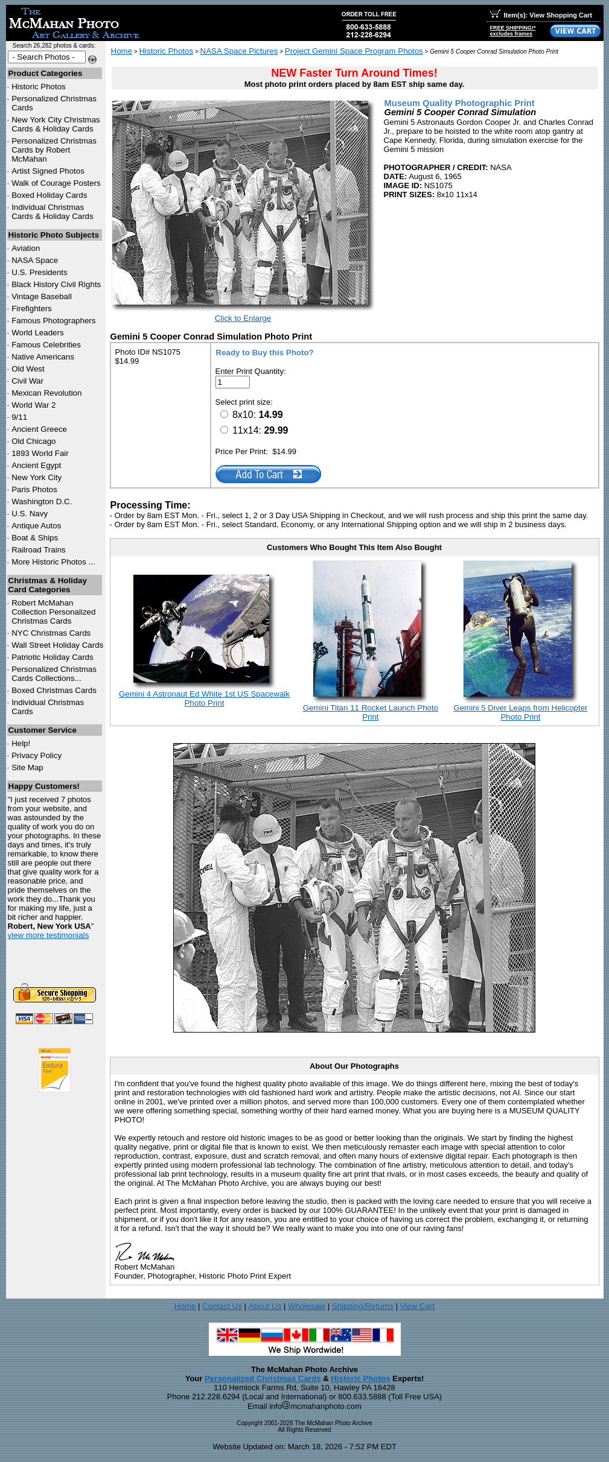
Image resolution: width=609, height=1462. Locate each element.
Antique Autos (36, 525)
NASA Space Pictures (239, 50)
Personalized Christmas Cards (263, 1378)
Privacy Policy (36, 755)
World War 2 (33, 405)
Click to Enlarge (243, 318)
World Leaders (37, 332)
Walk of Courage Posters (56, 183)
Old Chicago (33, 441)
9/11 (19, 417)
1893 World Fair (40, 453)
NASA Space (34, 260)
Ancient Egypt (36, 465)
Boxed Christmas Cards (54, 690)
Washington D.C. (41, 501)
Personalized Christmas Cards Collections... (54, 674)
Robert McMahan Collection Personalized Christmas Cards (53, 611)
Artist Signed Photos (47, 171)
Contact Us (222, 1306)
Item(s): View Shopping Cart (541, 15)
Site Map (27, 767)
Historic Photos (38, 86)
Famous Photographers (53, 320)
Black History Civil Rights (56, 284)
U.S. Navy (29, 513)
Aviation (25, 248)
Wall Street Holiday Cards (57, 645)
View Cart (417, 1306)
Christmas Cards (51, 633)
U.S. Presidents (39, 272)
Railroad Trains (38, 549)
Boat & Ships (34, 537)
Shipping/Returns (363, 1306)
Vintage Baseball (41, 296)
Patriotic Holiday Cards (52, 657)
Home (122, 50)
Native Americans (42, 356)
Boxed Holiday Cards (49, 195)
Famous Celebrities (46, 344)
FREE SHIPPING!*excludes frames (513, 31)
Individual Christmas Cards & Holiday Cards (52, 212)
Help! (20, 743)
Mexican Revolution (46, 392)
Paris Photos (34, 489)
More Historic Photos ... (53, 561)
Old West (28, 368)
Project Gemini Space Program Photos (354, 50)
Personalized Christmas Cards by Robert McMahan (54, 149)
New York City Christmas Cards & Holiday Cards (55, 124)
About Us (265, 1306)
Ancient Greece (39, 429)
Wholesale (306, 1306)
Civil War (27, 380)
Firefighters (31, 308)
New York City (36, 477)
